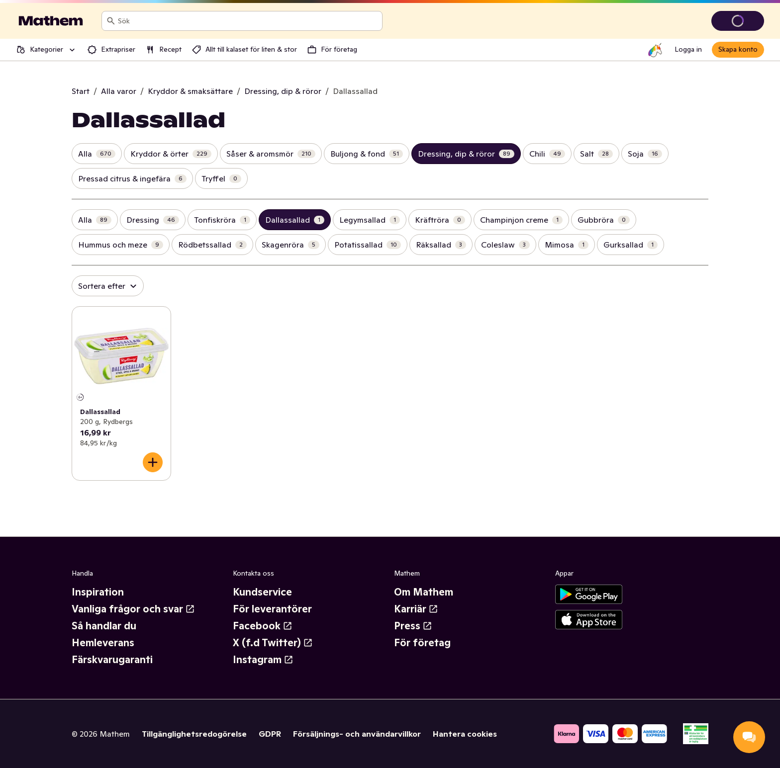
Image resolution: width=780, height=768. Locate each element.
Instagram (263, 659)
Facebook (262, 625)
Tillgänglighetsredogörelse (194, 734)
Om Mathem (423, 592)
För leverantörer (272, 608)
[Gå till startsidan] (51, 21)
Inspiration (98, 592)
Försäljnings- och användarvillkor (357, 734)
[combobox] (248, 20)
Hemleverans (103, 642)
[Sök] (111, 21)
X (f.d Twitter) (273, 642)
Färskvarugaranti (112, 659)
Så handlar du (104, 625)
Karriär (416, 608)
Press (413, 625)
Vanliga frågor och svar (133, 608)
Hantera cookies (465, 734)
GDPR (270, 734)
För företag (422, 642)
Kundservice (262, 592)
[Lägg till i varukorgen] (153, 462)
